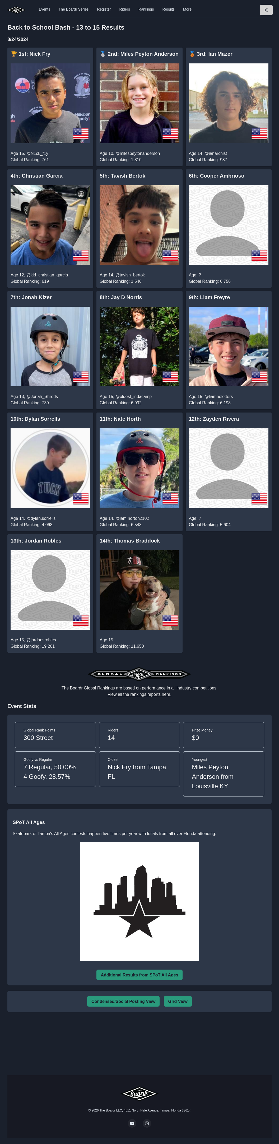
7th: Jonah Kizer (31, 297)
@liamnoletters (218, 396)
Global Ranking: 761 (30, 160)
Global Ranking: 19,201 (33, 646)
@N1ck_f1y (37, 153)
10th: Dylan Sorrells (35, 419)
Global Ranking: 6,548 (120, 524)
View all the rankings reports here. (139, 694)
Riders (124, 9)
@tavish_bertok (130, 275)
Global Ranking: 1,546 (120, 281)
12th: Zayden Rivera (214, 419)
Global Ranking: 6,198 (210, 403)
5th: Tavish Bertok (122, 176)
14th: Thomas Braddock (130, 541)
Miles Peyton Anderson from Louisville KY (212, 776)
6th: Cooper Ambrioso (216, 176)
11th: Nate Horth (120, 419)
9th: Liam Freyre (209, 297)
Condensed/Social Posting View (123, 1001)
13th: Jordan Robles (36, 541)
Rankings (146, 9)
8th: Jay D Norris (121, 297)
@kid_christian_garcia (47, 275)
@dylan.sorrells (41, 518)
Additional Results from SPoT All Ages (139, 975)
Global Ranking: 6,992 (120, 403)
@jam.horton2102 (132, 518)
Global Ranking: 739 (30, 403)
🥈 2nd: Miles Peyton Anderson (139, 54)
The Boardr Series (74, 9)
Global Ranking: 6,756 (210, 281)
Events (44, 9)
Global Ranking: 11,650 (122, 646)
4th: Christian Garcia (37, 176)
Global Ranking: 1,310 (120, 160)
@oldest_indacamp (133, 396)
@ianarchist (215, 153)
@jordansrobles (41, 640)
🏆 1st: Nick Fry (30, 54)
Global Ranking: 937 (208, 160)
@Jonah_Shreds (42, 396)
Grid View (178, 1001)
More (187, 9)
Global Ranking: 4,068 (31, 524)
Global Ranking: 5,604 (210, 524)
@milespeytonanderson (137, 153)
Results (168, 9)
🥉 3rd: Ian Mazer (210, 54)
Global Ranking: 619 (30, 281)
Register (104, 9)
